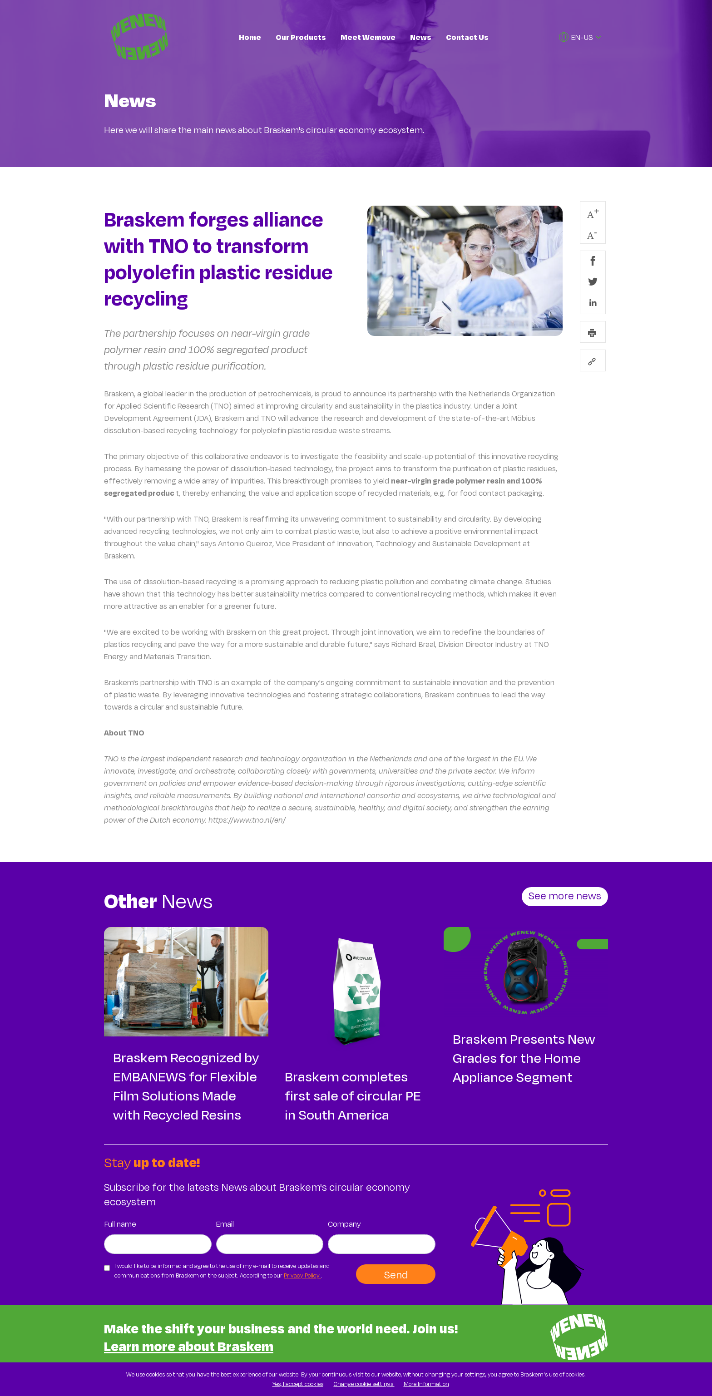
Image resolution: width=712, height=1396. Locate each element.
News (420, 37)
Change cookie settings (364, 1384)
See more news (565, 895)
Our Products (301, 37)
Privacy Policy (302, 1275)
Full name (120, 1223)
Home (250, 37)
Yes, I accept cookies (297, 1384)
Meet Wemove (368, 37)
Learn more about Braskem (188, 1346)
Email (225, 1223)
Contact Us (467, 37)
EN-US (576, 37)
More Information (426, 1384)
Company (344, 1223)
